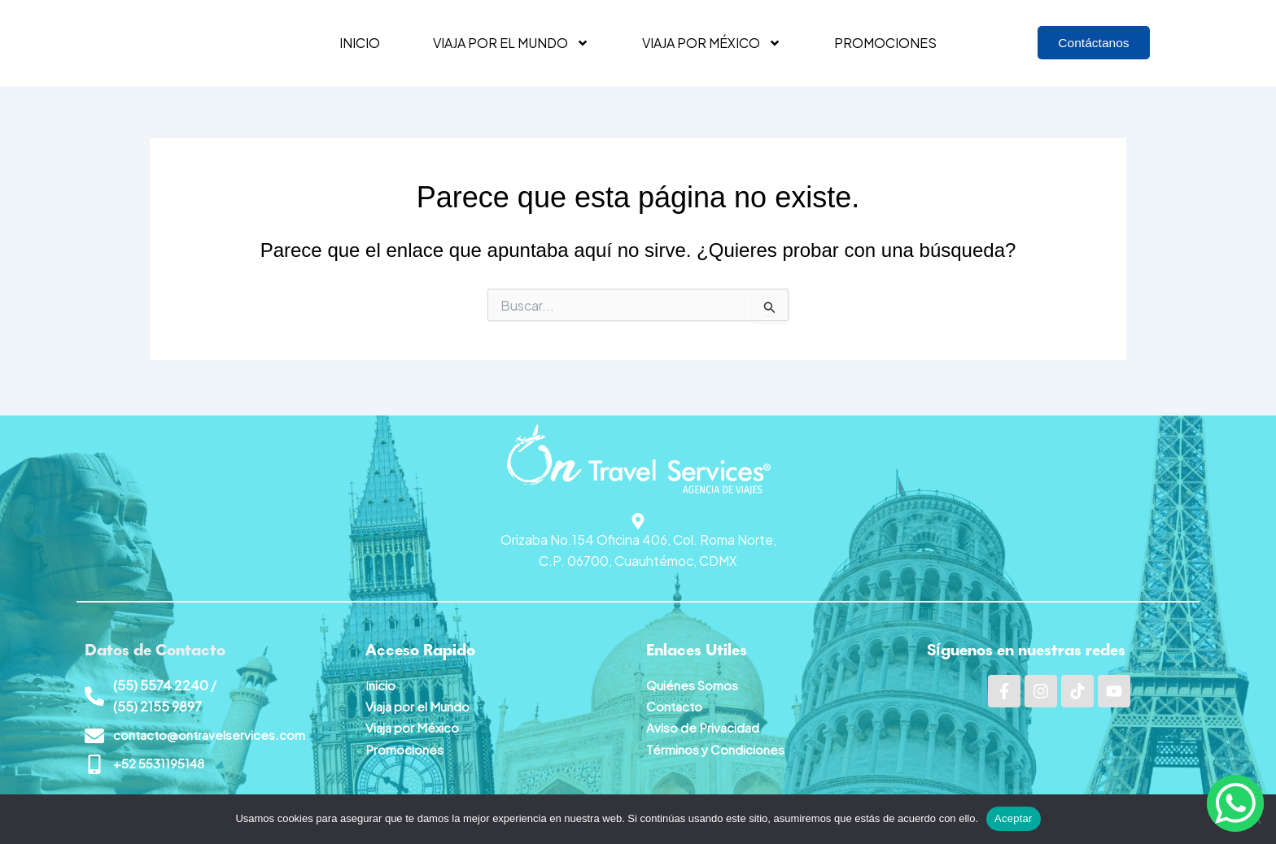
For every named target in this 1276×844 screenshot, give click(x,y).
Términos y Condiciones (717, 746)
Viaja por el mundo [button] (511, 43)
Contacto (676, 703)
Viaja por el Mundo (419, 703)
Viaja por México (413, 724)
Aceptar (1013, 818)
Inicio (359, 42)
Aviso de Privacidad (704, 724)
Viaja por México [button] (711, 43)
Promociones (885, 42)
